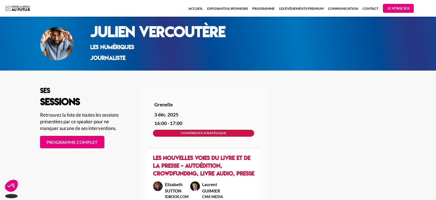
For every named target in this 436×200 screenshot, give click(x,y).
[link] (196, 8)
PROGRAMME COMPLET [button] (72, 142)
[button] (398, 8)
